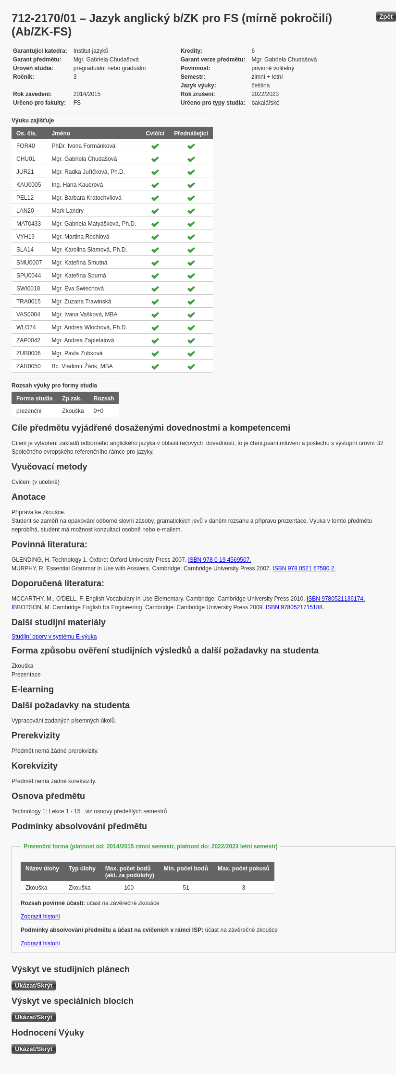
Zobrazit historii (40, 916)
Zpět (386, 16)
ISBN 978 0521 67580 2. (303, 568)
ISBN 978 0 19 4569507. (219, 559)
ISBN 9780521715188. (295, 607)
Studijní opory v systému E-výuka (54, 636)
